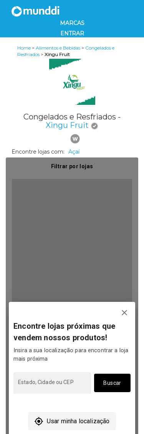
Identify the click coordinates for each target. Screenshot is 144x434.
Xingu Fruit (67, 125)
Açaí (73, 151)
